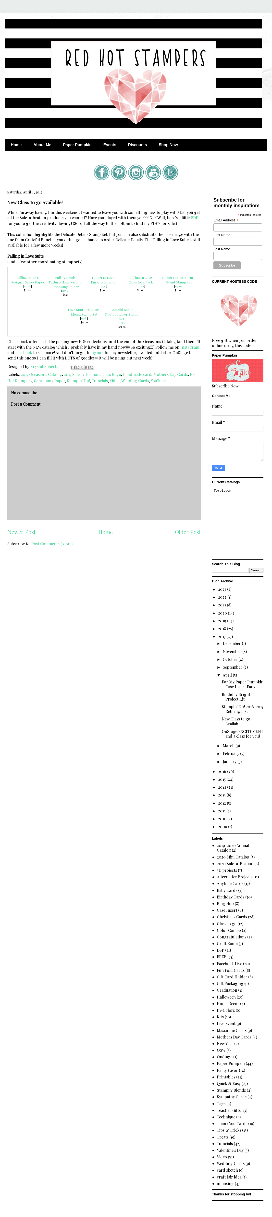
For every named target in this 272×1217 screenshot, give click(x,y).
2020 (223, 612)
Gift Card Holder (232, 976)
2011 (222, 810)
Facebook (23, 352)
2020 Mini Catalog (233, 856)
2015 (222, 779)
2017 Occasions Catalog (41, 374)
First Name (221, 235)
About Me (42, 145)
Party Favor (227, 1070)
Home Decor (228, 1003)
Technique (226, 1116)
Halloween (226, 996)
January (230, 761)
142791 (102, 286)
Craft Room (227, 943)
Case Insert (227, 910)
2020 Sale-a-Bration (235, 863)
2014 (222, 787)
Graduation (227, 990)
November (232, 651)
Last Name (221, 249)
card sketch (227, 1170)
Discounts (137, 145)
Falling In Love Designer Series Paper (28, 279)
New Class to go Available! (236, 721)
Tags (221, 1103)
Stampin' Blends (231, 1090)
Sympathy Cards (232, 1096)
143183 (84, 318)
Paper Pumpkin (77, 145)
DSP (220, 950)
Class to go (111, 374)
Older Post (188, 532)
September (233, 667)
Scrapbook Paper (49, 380)
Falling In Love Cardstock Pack (141, 279)
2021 (222, 604)
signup (97, 352)
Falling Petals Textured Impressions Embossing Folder (65, 282)
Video (115, 380)
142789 (140, 286)
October (230, 659)
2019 (222, 620)
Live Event (226, 1023)
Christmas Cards (232, 916)
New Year (225, 1043)
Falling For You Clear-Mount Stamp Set (178, 279)
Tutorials (100, 380)
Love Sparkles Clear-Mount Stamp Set (84, 311)
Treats (222, 1137)
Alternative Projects (234, 876)
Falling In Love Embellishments (103, 279)
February (231, 753)
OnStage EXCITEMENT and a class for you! (242, 734)
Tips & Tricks (229, 1130)
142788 (27, 286)
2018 (222, 628)
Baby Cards (227, 890)
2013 (222, 794)
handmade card (137, 374)
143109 (178, 286)
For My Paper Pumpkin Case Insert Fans (242, 684)
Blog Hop (225, 903)
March (229, 745)
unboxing (225, 1183)
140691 (121, 323)
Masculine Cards (232, 1030)
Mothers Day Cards (170, 374)
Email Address (225, 220)
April (228, 675)
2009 (223, 826)
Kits (220, 1016)
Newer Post (21, 532)
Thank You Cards (232, 1123)
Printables (226, 1076)
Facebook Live (229, 963)
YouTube (158, 380)
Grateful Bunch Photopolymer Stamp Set (121, 314)
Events (109, 145)
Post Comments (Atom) (52, 543)
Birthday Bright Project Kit (236, 697)
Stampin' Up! (78, 380)
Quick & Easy (229, 1083)
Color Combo (229, 930)
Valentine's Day (230, 1150)
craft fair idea (229, 1176)
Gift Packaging (230, 983)
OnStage (224, 1056)
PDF (194, 217)
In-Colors (226, 1010)
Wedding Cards (135, 380)
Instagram (189, 347)
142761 (65, 291)
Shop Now (168, 145)
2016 (222, 771)
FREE (221, 956)
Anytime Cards (230, 883)
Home (16, 145)
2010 (222, 818)
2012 (222, 803)
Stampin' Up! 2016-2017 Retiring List (242, 709)
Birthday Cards (230, 896)
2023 (222, 589)
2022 (222, 597)
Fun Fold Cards (231, 970)
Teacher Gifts (229, 1110)
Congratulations (231, 936)
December (232, 643)
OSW (221, 1050)
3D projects (227, 870)
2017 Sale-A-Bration (81, 374)
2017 (222, 636)
